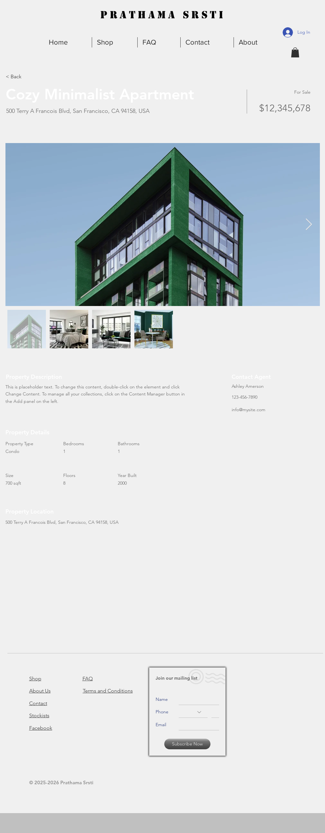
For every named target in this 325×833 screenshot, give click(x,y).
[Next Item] (308, 224)
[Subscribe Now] (187, 744)
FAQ (87, 679)
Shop (35, 679)
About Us (40, 691)
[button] (257, 42)
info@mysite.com (248, 409)
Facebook (40, 728)
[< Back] (28, 76)
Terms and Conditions (108, 691)
